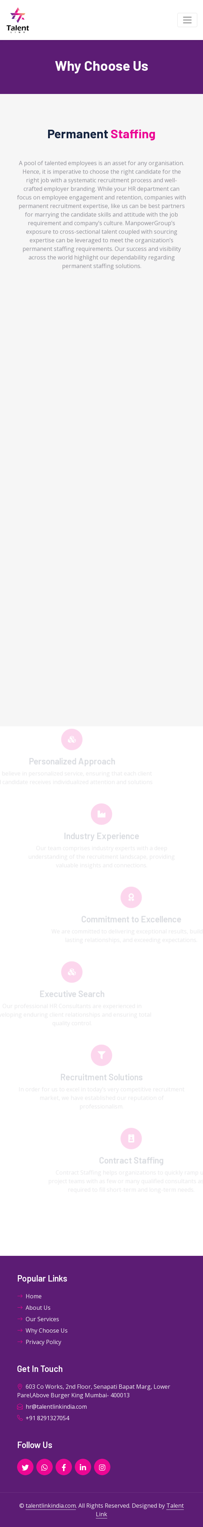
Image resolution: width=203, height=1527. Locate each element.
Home (29, 1296)
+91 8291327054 (43, 1418)
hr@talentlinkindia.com (52, 1407)
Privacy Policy (39, 1342)
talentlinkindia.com (51, 1505)
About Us (34, 1308)
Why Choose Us (42, 1330)
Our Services (38, 1319)
